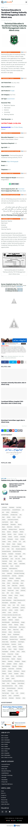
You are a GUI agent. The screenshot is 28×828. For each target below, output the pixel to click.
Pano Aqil (4, 649)
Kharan (16, 595)
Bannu (3, 531)
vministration (16, 695)
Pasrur (10, 649)
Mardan (10, 624)
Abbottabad (11, 507)
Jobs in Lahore (4, 735)
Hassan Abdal (5, 566)
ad (22, 509)
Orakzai (8, 646)
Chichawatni (10, 539)
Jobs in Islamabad (5, 740)
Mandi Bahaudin (15, 622)
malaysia (17, 619)
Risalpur (24, 661)
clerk (24, 541)
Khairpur (17, 592)
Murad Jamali (17, 632)
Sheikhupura (16, 671)
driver (3, 548)
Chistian (4, 541)
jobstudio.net (20, 286)
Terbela (3, 690)
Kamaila (4, 588)
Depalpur (19, 544)
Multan (10, 632)
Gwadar (20, 561)
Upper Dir (4, 695)
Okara (3, 646)
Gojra (12, 558)
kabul (22, 583)
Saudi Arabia (11, 668)
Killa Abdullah (5, 602)
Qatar (14, 656)
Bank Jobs (17, 526)
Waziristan (18, 698)
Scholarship (18, 668)
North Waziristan (5, 644)
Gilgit (21, 556)
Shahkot (4, 671)
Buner (15, 534)
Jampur (3, 580)
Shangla (10, 671)
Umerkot (22, 693)
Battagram (15, 531)
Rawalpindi (17, 661)
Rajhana (4, 661)
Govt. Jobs (21, 356)
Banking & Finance (13, 529)
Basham (9, 531)
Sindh (7, 676)
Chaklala (4, 536)
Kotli (14, 605)
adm (3, 512)
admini (7, 512)
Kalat (8, 585)
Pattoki (15, 649)
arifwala (8, 517)
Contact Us (3, 795)
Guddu (23, 558)
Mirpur (9, 629)
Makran (20, 617)
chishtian (22, 539)
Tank (16, 685)
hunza (3, 573)
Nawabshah (22, 639)
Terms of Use (4, 799)
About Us (3, 793)
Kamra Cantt (16, 588)
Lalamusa (23, 607)
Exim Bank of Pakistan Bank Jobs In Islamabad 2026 (17, 491)
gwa (15, 561)
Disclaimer (3, 797)
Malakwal (11, 619)
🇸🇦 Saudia (19, 820)
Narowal (21, 636)
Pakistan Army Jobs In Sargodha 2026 (13, 480)
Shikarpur (4, 673)
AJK (20, 514)
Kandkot (23, 588)
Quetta (19, 656)
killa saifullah (13, 602)
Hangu (10, 563)
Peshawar (21, 649)
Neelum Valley (5, 641)
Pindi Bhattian (5, 651)
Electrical (4, 553)
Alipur (3, 517)
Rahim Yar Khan (5, 658)
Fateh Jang (4, 556)
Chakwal (10, 536)
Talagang (13, 683)
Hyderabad (9, 573)
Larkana (10, 610)
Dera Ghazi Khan (6, 546)
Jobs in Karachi (4, 737)
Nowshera (14, 644)
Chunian (15, 541)
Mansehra (4, 624)
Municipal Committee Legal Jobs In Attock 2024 (13, 421)
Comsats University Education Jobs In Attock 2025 (13, 383)
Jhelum (8, 583)
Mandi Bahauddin (6, 622)
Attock (6, 7)
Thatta (16, 690)
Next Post (24, 426)
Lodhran (4, 612)
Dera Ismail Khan (15, 546)
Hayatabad (4, 568)
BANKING (4, 529)
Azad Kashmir (5, 522)
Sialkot (22, 673)
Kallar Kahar (14, 585)
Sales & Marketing (6, 666)
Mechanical (4, 627)
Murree (9, 634)
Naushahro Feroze (14, 639)
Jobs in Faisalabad (5, 742)
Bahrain (19, 524)
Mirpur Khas (15, 629)
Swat (8, 683)
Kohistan (4, 605)
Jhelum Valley (15, 583)
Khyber (15, 597)
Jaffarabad (18, 578)
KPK (18, 605)
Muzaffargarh (5, 636)
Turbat (12, 693)
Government (11, 98)
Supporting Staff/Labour (10, 357)
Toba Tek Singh (5, 693)
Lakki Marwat (15, 607)
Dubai (8, 548)
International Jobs (6, 575)
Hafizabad (4, 563)
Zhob (24, 698)
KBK (8, 592)
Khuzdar (10, 597)
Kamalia (9, 588)
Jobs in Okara (4, 750)
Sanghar (20, 666)
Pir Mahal (12, 651)
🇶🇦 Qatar (13, 820)
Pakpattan (21, 646)
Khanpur (10, 595)
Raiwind (13, 658)
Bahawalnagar (5, 524)
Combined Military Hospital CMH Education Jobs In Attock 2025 (12, 402)
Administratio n (14, 512)
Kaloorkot (22, 585)
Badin (11, 522)
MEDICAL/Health (13, 627)
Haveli (11, 566)
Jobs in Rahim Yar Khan (6, 757)
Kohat (19, 602)
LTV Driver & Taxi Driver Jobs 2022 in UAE (11, 614)
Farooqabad (18, 553)
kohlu (9, 605)
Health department (13, 568)
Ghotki (15, 556)
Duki (13, 548)
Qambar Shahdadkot (6, 656)
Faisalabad (10, 553)
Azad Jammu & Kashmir (13, 519)
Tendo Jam (20, 688)
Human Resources (19, 570)
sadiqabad (9, 663)
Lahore (8, 607)
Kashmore (23, 590)
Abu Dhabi (18, 507)
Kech (12, 592)
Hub (12, 570)
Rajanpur (19, 658)
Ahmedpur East (14, 514)
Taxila (3, 688)
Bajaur (3, 526)
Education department (13, 356)
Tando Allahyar (21, 683)
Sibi (3, 676)
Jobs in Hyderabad (5, 748)
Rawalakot (10, 661)
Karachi (3, 590)
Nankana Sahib (13, 636)
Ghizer (10, 556)
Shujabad (16, 673)
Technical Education (11, 688)
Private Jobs (10, 654)
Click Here (20, 288)
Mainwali (14, 617)
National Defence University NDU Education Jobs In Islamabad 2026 (16, 485)
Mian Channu (22, 627)
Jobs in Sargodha (5, 753)
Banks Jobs (21, 529)
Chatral (3, 539)
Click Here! (21, 189)
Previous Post (5, 426)
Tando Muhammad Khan (7, 685)
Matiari (21, 624)
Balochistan (9, 526)
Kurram (22, 605)
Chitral (9, 541)
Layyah (21, 610)
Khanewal (4, 595)
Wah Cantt (4, 698)
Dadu (3, 544)
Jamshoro (10, 580)
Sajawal (21, 663)
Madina (3, 617)
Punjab (12, 90)
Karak (17, 590)
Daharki (8, 544)
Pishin (18, 651)
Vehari (10, 695)
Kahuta (3, 585)
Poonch (3, 654)
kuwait (3, 607)
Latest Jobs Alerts (5, 804)
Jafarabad (11, 578)
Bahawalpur (13, 524)
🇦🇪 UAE (8, 820)
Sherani (23, 671)
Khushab (4, 597)
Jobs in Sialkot (4, 746)
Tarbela (21, 685)
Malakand (4, 619)
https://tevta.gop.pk (12, 161)
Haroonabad (22, 563)
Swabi (3, 683)
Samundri (14, 666)
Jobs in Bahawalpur (5, 755)
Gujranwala (4, 561)
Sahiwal (15, 663)
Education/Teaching (6, 551)
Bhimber (9, 534)
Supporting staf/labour (7, 680)
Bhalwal (4, 534)
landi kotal (4, 610)
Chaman (16, 536)
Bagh (16, 522)
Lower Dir (15, 612)
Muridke (4, 634)
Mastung (16, 624)
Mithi (22, 629)
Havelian (17, 566)
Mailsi (9, 617)
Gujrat (10, 561)
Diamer (23, 546)
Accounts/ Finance (6, 509)
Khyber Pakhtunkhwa (6, 600)
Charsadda (22, 536)
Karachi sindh (11, 590)
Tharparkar (10, 690)
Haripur (15, 563)
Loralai (9, 612)
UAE (17, 693)
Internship (14, 575)
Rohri (3, 663)
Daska (13, 544)
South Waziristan (20, 676)
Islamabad (21, 575)
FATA (24, 553)
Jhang (3, 583)
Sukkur (12, 678)
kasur (3, 592)
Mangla (22, 622)
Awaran (3, 519)
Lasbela (16, 610)
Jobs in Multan (4, 744)
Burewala (21, 534)
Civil (20, 541)
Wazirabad (11, 698)
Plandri (23, 651)
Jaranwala (16, 580)
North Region (21, 641)
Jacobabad (4, 578)
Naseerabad (4, 639)
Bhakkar (21, 531)
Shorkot (10, 673)
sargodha (4, 668)
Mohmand (4, 632)
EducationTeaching (17, 551)
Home (2, 7)
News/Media (13, 641)
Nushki (19, 644)
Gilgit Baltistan (5, 558)
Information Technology (19, 573)
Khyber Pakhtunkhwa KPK (19, 600)
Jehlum (22, 580)
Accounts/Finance (16, 509)
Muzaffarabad (16, 634)
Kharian (21, 595)
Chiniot (16, 539)
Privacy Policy (4, 802)
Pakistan (14, 646)
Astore (14, 517)
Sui (3, 678)
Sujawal (7, 678)
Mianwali (4, 629)
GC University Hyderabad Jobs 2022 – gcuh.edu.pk (17, 497)
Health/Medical (5, 570)
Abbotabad (4, 507)
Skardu (12, 676)
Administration (5, 514)
